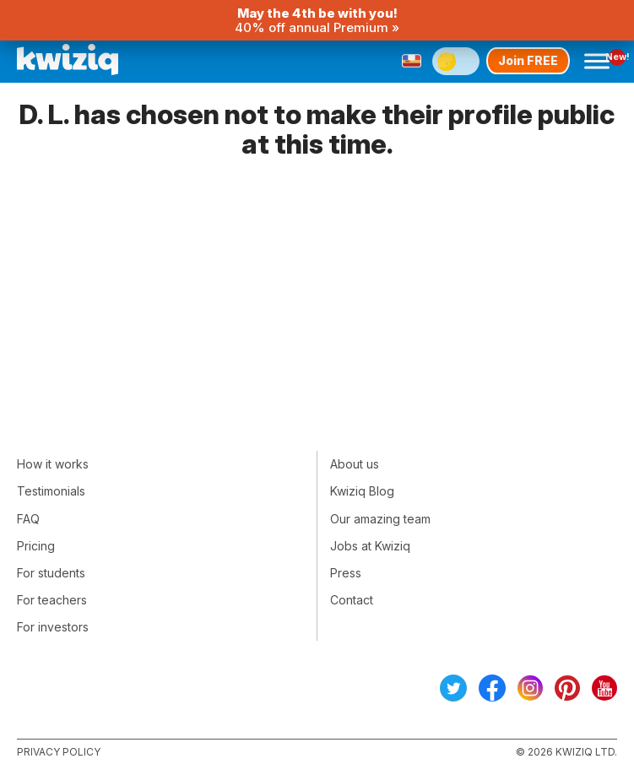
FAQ (28, 519)
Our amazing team (380, 519)
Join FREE (528, 60)
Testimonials (51, 491)
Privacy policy (58, 751)
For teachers (52, 600)
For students (51, 573)
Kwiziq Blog (362, 491)
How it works (53, 464)
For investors (53, 627)
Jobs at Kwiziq (370, 546)
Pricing (36, 546)
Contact (351, 600)
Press (345, 573)
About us (354, 464)
